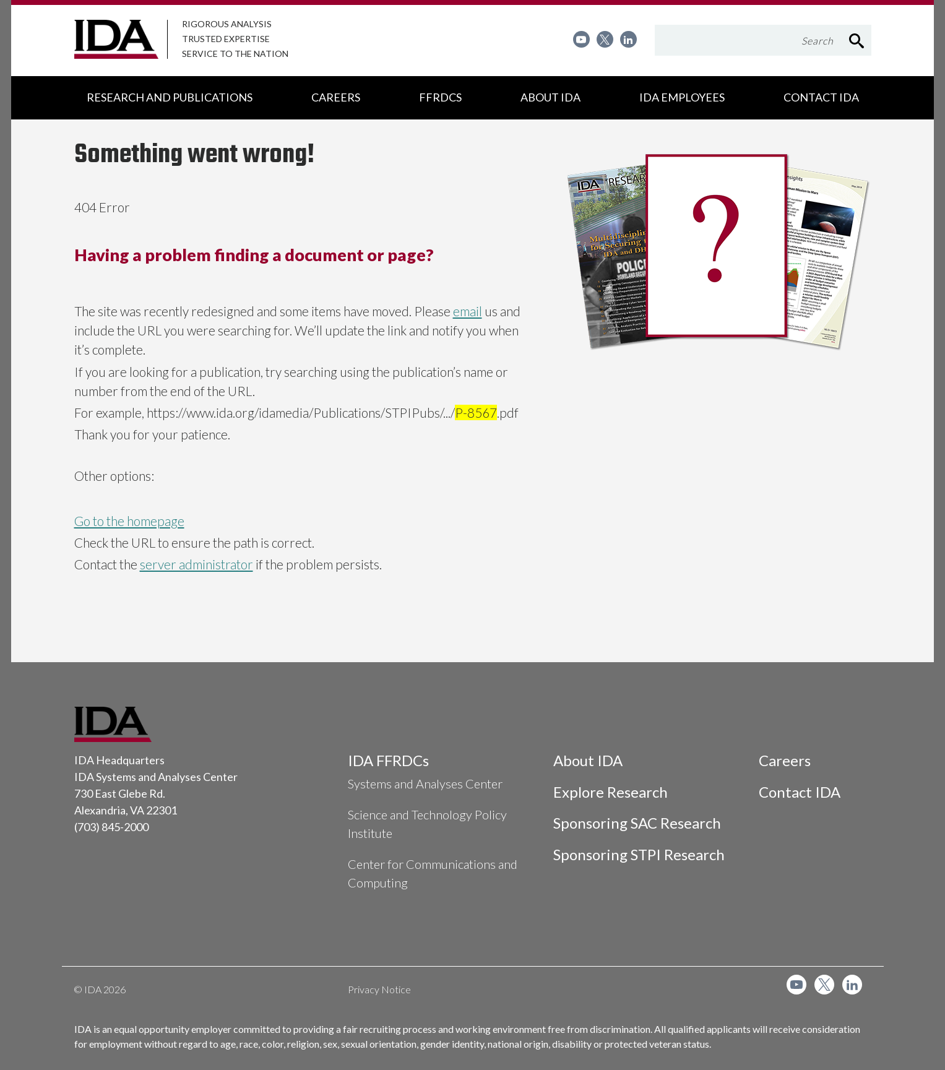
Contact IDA (799, 792)
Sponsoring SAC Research (637, 823)
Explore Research (610, 792)
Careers (785, 760)
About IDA (588, 760)
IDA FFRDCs (388, 760)
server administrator (196, 564)
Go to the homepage (129, 521)
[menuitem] (581, 39)
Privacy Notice (379, 989)
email (467, 311)
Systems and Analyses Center (425, 783)
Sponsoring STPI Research (639, 854)
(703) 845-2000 (111, 827)
